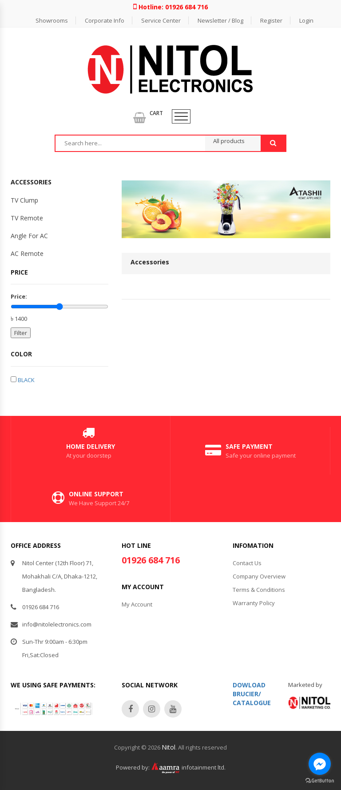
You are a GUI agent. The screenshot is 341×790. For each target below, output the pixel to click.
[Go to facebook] (320, 764)
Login (306, 20)
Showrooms (52, 20)
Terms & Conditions (259, 590)
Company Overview (259, 576)
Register (271, 20)
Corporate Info (104, 20)
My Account (137, 604)
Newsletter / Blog (220, 20)
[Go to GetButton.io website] (319, 781)
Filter (20, 333)
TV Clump (24, 200)
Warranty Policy (254, 603)
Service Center (161, 20)
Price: (19, 296)
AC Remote (27, 253)
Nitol (168, 747)
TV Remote (27, 218)
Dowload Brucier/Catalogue (252, 694)
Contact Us (247, 563)
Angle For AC (29, 235)
